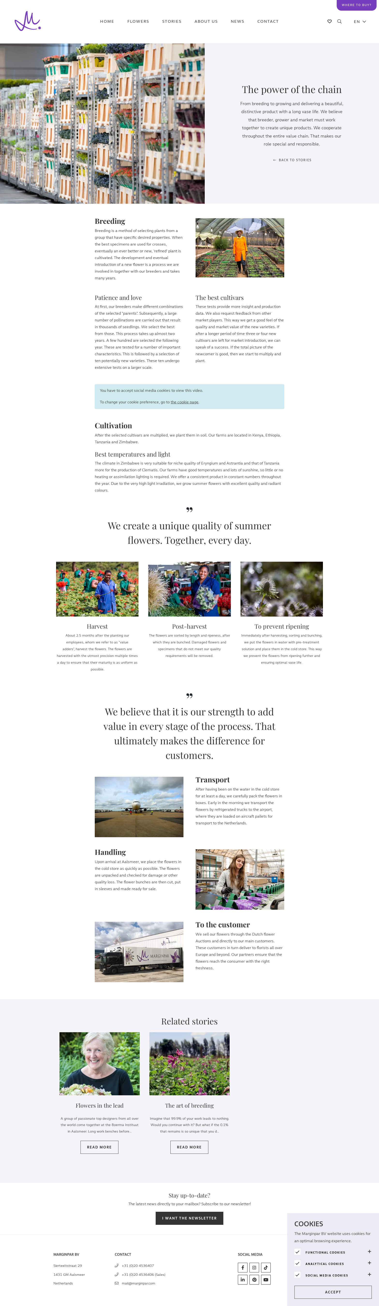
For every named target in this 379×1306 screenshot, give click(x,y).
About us (206, 22)
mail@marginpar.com (138, 1283)
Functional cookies (325, 1252)
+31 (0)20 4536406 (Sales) (143, 1275)
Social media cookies (327, 1275)
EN (357, 22)
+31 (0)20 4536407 (138, 1266)
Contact (268, 22)
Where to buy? (357, 5)
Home (107, 22)
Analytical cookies (325, 1263)
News (237, 22)
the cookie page (184, 411)
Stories (172, 22)
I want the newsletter (189, 1218)
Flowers (138, 22)
